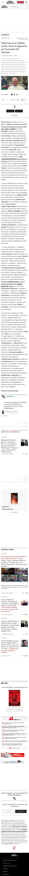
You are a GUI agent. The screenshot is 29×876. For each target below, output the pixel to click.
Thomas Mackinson (7, 614)
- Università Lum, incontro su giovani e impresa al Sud (14, 741)
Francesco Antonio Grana (9, 55)
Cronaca (5, 35)
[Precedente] (21, 423)
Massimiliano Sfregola (11, 411)
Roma (9, 560)
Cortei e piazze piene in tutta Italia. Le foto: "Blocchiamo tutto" (14, 557)
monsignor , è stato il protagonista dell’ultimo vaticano (13, 284)
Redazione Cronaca (7, 453)
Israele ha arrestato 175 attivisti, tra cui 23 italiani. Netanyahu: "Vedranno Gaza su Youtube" (14, 563)
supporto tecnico (8, 843)
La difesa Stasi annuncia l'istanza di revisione (9, 650)
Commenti (4, 94)
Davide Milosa (5, 655)
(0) (5, 415)
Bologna (15, 560)
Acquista (14, 512)
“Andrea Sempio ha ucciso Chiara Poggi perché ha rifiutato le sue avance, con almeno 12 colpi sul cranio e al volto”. (10, 645)
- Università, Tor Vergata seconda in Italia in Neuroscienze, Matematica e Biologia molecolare (12, 744)
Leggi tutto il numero (14, 709)
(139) (26, 655)
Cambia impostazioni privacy (10, 865)
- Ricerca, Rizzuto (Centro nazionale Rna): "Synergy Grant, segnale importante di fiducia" (14, 738)
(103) (26, 614)
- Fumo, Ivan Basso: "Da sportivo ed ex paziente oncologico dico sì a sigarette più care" (13, 731)
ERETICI (5, 507)
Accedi (8, 811)
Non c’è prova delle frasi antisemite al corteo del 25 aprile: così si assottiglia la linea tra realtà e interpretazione (15, 405)
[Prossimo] (26, 423)
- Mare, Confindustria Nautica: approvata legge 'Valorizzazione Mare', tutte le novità (13, 727)
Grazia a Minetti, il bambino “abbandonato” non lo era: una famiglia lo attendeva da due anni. (10, 602)
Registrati (21, 811)
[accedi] (26, 2)
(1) (26, 453)
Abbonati (20, 2)
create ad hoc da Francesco (14, 159)
